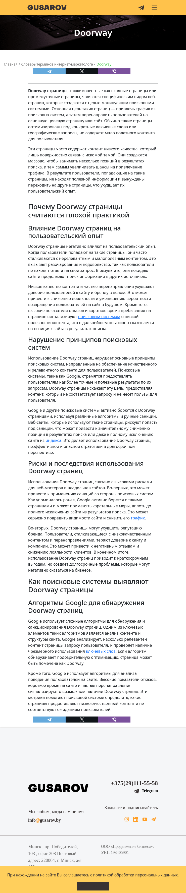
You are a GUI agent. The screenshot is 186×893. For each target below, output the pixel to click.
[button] (154, 7)
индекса (53, 440)
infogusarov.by (44, 820)
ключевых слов (101, 651)
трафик (138, 518)
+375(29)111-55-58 (134, 783)
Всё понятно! (93, 886)
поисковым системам (99, 316)
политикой (103, 875)
